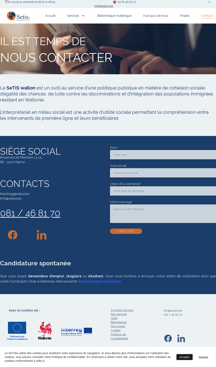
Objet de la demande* (125, 184)
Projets (185, 16)
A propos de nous (155, 16)
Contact (207, 16)
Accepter (185, 357)
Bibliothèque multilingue (114, 16)
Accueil (50, 16)
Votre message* (121, 202)
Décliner (203, 357)
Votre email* (118, 166)
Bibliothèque (119, 322)
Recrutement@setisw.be (100, 281)
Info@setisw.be (104, 6)
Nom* (114, 147)
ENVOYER (126, 231)
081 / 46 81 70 (30, 213)
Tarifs (114, 318)
